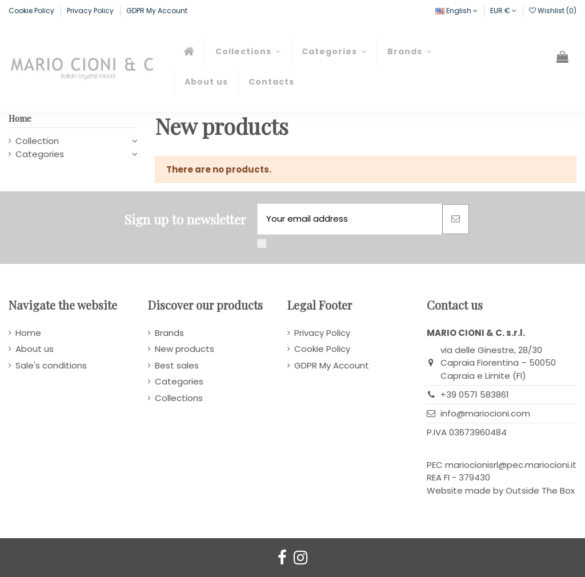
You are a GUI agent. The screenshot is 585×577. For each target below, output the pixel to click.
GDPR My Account (156, 10)
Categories (39, 154)
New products (184, 349)
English (456, 10)
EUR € (503, 10)
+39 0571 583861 (474, 394)
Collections (179, 398)
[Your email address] (350, 219)
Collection (37, 141)
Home (20, 118)
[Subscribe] (455, 219)
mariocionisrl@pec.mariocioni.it (510, 465)
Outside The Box (540, 490)
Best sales (177, 365)
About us (34, 349)
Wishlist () (552, 10)
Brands (169, 333)
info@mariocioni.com (485, 413)
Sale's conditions (51, 365)
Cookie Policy (32, 10)
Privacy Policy (91, 10)
